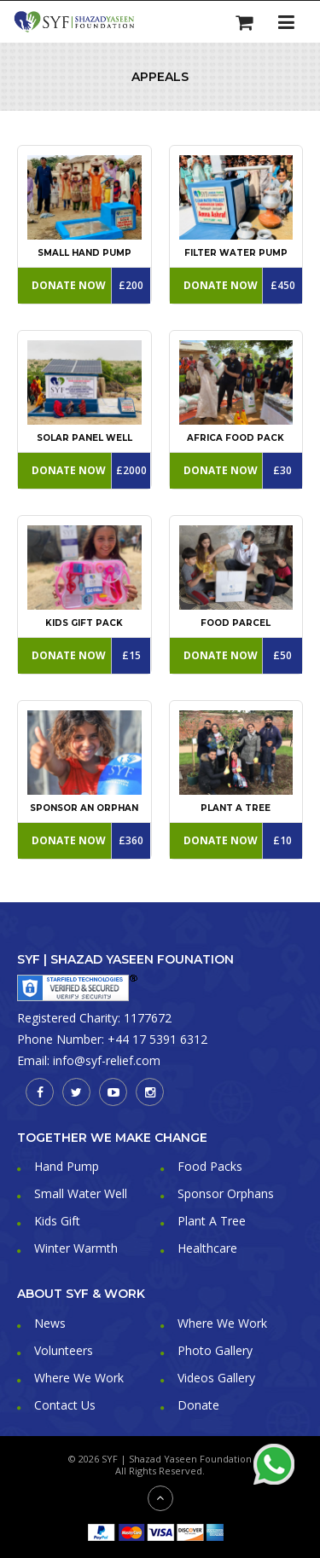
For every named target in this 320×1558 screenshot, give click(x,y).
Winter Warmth (76, 1248)
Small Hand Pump (84, 253)
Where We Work (222, 1323)
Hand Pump (66, 1166)
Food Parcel (236, 623)
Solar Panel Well (84, 438)
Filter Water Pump (236, 253)
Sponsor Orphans (225, 1193)
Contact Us (65, 1405)
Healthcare (207, 1248)
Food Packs (209, 1166)
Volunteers (63, 1350)
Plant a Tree (236, 808)
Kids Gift (57, 1221)
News (50, 1323)
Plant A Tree (211, 1221)
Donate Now (69, 285)
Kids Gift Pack (84, 623)
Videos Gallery (216, 1378)
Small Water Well (80, 1193)
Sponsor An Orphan (84, 808)
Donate (198, 1405)
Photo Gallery (215, 1350)
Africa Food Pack (235, 438)
